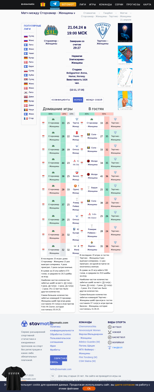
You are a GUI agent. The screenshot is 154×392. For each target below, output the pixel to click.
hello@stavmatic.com (60, 369)
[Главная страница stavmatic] (27, 3)
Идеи (53, 345)
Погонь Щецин (87, 345)
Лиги (82, 4)
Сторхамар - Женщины (51, 42)
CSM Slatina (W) (87, 361)
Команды (105, 4)
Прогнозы (133, 4)
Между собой (94, 100)
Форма (78, 100)
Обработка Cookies (60, 334)
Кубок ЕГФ (31, 75)
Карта (147, 4)
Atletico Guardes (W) (89, 341)
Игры (92, 4)
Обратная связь (58, 360)
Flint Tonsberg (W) (88, 357)
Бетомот (68, 4)
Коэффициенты (61, 100)
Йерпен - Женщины (92, 246)
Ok (88, 388)
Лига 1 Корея (32, 92)
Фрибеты (55, 349)
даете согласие (125, 384)
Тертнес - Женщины (102, 42)
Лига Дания (32, 62)
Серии (119, 4)
